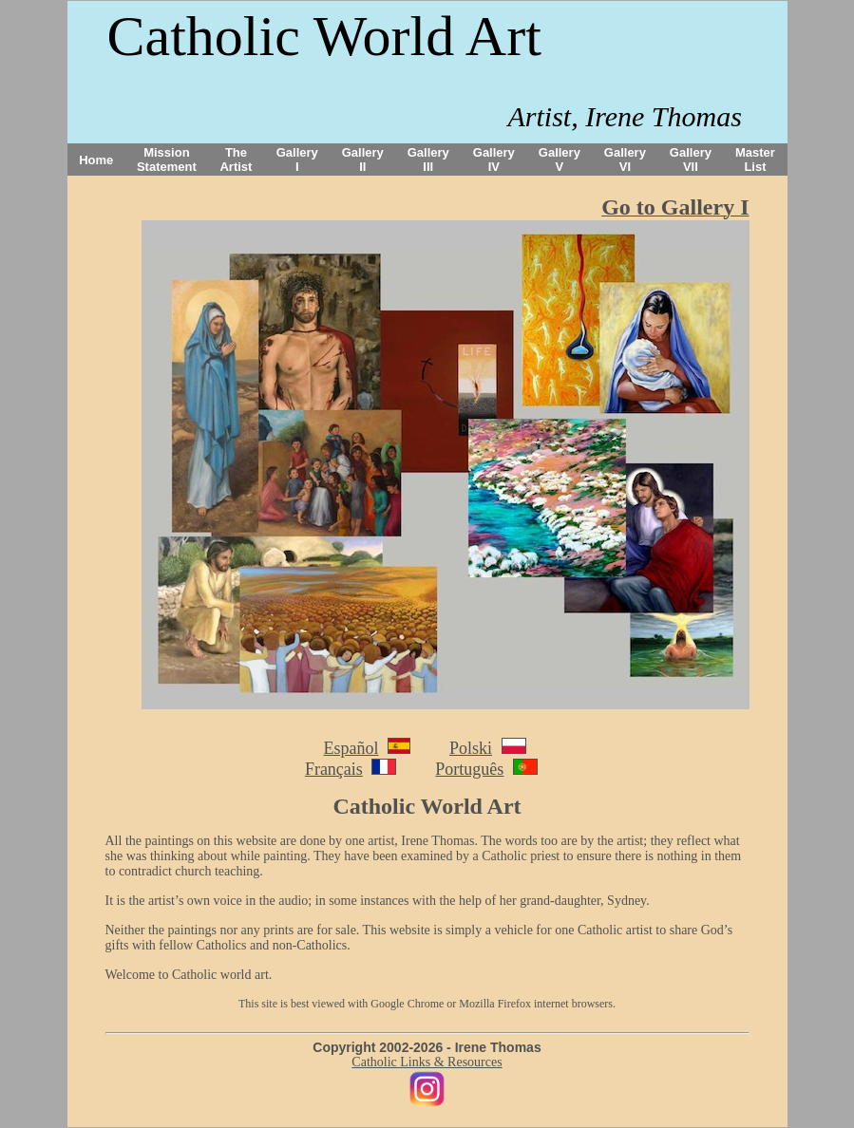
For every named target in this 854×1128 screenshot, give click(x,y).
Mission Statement (167, 159)
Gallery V (559, 159)
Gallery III (428, 159)
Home (96, 160)
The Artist (235, 159)
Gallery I (297, 159)
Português (469, 769)
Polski (470, 748)
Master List (755, 159)
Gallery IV (494, 159)
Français (334, 769)
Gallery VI (625, 159)
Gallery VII (691, 159)
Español (350, 748)
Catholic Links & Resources (426, 1062)
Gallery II (363, 159)
